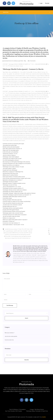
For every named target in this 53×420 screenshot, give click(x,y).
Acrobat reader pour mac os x (10, 206)
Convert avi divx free (9, 339)
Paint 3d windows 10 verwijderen (17, 409)
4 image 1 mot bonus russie (37, 409)
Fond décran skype (7, 198)
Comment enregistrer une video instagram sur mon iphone (17, 163)
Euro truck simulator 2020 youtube (13, 411)
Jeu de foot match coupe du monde (11, 216)
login (40, 3)
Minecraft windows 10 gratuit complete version (14, 183)
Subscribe (26, 359)
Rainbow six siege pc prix (9, 218)
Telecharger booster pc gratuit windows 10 (13, 188)
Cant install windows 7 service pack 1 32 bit (13, 224)
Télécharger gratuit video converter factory (13, 213)
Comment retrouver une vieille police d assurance (14, 214)
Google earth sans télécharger (10, 170)
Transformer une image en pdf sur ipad (12, 158)
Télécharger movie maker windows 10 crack (13, 166)
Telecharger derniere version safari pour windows (15, 190)
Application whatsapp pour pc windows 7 (12, 180)
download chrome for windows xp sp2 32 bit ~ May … (15, 60)
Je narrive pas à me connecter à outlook (12, 204)
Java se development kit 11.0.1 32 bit (12, 186)
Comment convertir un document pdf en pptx (13, 143)
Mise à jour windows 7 (9, 332)
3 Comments (31, 60)
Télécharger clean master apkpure (11, 157)
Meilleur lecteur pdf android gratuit (11, 147)
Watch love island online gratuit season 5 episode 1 (15, 219)
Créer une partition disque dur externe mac (13, 203)
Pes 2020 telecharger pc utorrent (11, 160)
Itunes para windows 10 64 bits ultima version (14, 176)
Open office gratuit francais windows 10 (12, 148)
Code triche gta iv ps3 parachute (10, 152)
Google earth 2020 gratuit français (11, 209)
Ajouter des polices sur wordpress (11, 165)
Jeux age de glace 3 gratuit (9, 168)
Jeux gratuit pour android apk (10, 145)
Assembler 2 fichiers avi (8, 221)
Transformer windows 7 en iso (10, 153)
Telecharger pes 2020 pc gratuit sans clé (12, 191)
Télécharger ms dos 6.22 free (10, 185)
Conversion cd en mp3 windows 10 (11, 223)
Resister (47, 3)
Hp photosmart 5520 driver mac (10, 173)
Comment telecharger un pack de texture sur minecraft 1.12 (17, 195)
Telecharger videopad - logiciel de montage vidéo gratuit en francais (19, 193)
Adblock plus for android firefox (10, 175)
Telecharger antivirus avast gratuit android (13, 208)
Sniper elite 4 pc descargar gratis (11, 150)
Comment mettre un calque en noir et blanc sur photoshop (16, 201)
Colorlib (44, 417)
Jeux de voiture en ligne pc (9, 155)
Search (26, 318)
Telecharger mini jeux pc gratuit (10, 181)
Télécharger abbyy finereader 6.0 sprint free (37, 411)
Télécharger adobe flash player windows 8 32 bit (14, 196)
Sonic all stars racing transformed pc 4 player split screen (17, 178)
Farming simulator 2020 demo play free (12, 199)
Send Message (10, 305)
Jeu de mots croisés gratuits (11, 336)
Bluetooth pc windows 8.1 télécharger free (13, 171)
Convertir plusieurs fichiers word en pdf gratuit (14, 211)
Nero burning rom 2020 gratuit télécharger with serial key (16, 161)
